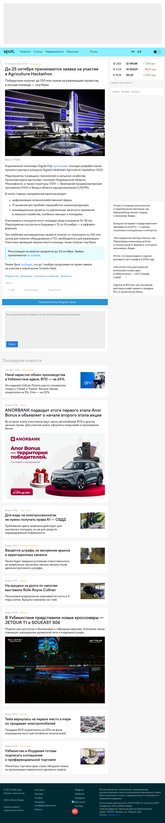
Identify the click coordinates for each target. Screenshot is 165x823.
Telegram (78, 790)
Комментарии (29, 290)
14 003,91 (132, 69)
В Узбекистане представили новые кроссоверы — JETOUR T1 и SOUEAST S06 (54, 620)
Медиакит (125, 91)
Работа (38, 809)
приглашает (61, 166)
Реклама (115, 91)
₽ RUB (117, 75)
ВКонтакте (78, 802)
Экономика (28, 370)
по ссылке (33, 255)
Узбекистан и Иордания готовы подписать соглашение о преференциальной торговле (30, 755)
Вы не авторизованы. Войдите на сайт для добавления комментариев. (55, 326)
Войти (12, 344)
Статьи (38, 51)
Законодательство (29, 545)
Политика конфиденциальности (45, 804)
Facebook (78, 794)
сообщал (26, 264)
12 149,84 (131, 63)
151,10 (129, 75)
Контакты (135, 91)
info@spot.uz (113, 815)
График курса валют (122, 82)
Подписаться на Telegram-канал (54, 302)
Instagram (78, 798)
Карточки (73, 51)
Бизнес (23, 405)
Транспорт (25, 510)
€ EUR (117, 69)
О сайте (38, 798)
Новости (25, 51)
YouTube (77, 806)
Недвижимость (54, 51)
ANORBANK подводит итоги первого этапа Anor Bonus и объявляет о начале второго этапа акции (53, 413)
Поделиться (52, 290)
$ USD (117, 63)
